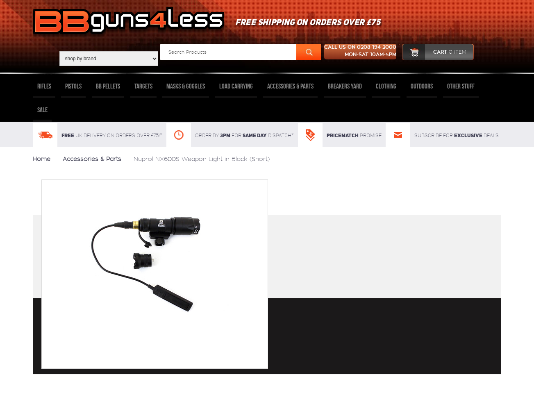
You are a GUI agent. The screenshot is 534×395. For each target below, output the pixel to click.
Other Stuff (461, 86)
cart (434, 52)
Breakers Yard (345, 86)
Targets (143, 86)
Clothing (386, 86)
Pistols (73, 86)
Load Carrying (236, 86)
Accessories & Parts (290, 86)
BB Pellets (108, 86)
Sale (42, 110)
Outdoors (422, 86)
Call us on (360, 51)
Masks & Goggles (185, 86)
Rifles (44, 86)
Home (41, 159)
